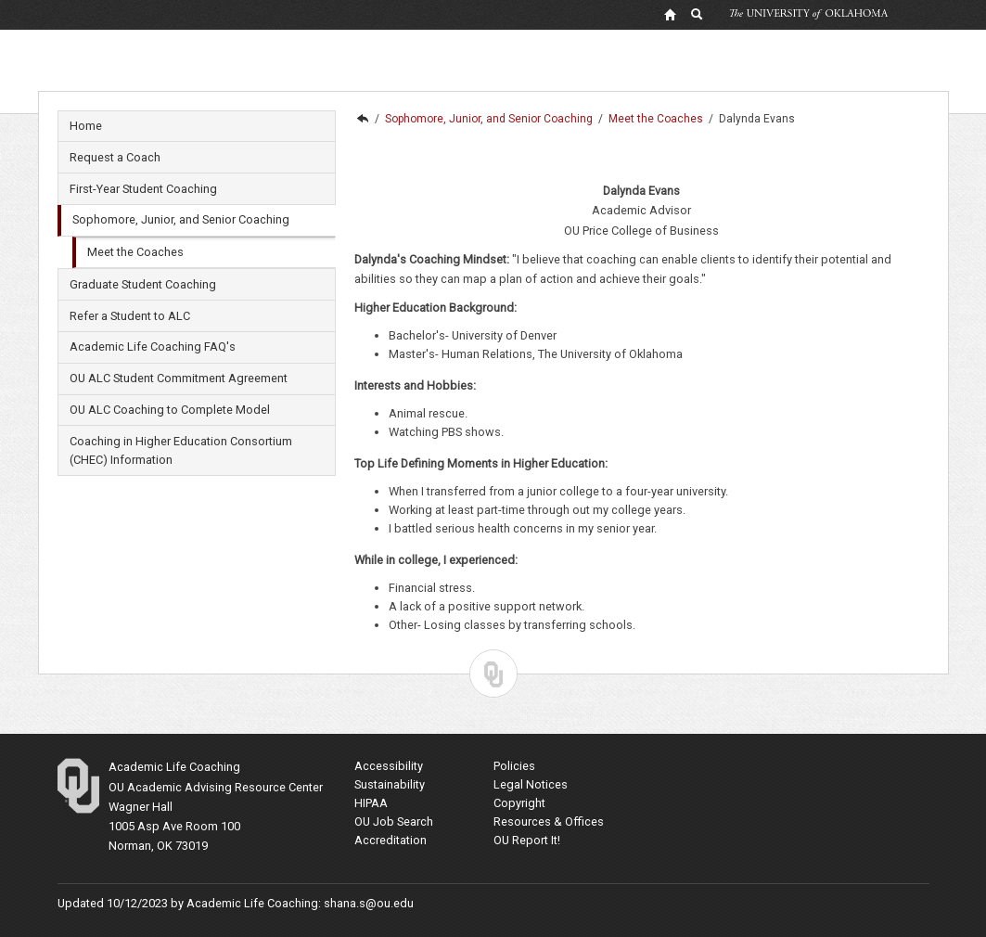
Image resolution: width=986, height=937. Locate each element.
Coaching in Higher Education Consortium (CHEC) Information (181, 450)
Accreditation (390, 840)
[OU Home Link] (670, 14)
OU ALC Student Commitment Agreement (179, 378)
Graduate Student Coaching (143, 284)
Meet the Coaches (135, 252)
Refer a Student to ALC (130, 316)
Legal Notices (530, 784)
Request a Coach (115, 157)
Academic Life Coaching (361, 118)
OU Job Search (393, 821)
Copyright (519, 803)
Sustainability (389, 784)
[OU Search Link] (697, 14)
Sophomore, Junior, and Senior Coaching (180, 219)
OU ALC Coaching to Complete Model (170, 410)
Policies (514, 766)
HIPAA (371, 803)
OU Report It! (526, 840)
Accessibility (388, 766)
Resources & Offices (548, 821)
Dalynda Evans (757, 118)
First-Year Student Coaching (143, 189)
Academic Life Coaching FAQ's (153, 346)
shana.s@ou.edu (369, 903)
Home (86, 126)
